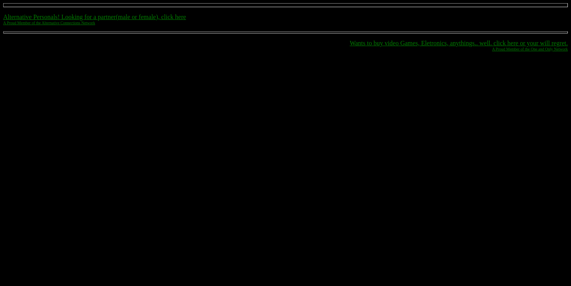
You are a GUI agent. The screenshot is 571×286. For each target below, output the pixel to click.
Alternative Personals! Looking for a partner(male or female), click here (94, 17)
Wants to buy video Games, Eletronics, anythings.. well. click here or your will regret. (459, 43)
